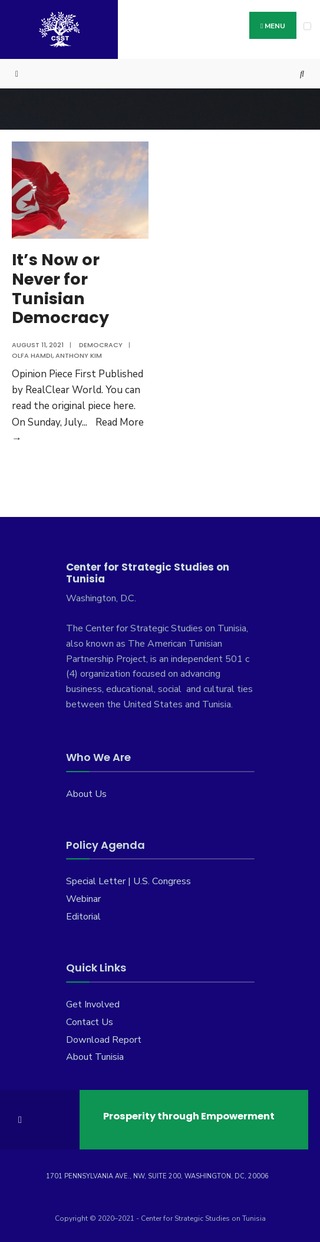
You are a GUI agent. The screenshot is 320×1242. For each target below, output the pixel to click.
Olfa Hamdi (32, 355)
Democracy (101, 345)
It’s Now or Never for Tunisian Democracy (60, 288)
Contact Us (89, 1022)
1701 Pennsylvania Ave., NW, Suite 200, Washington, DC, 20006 (157, 1176)
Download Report (103, 1039)
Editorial (83, 916)
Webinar (83, 898)
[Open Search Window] (302, 74)
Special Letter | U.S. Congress (128, 881)
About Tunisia (95, 1056)
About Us (86, 794)
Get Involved (93, 1004)
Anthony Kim (78, 355)
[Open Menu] (307, 26)
